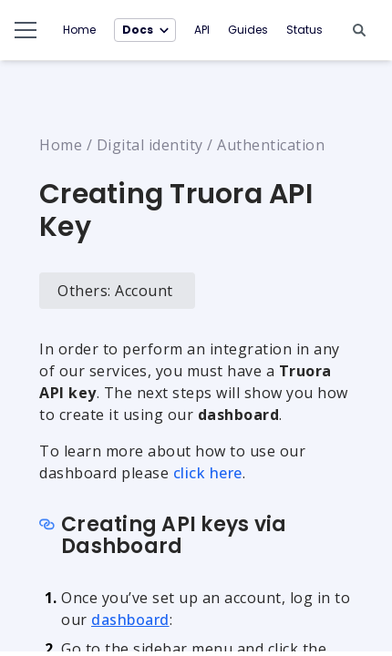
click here (207, 473)
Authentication (271, 145)
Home (79, 29)
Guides (248, 30)
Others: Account (115, 291)
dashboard (130, 620)
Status (304, 30)
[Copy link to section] (48, 526)
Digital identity (150, 145)
